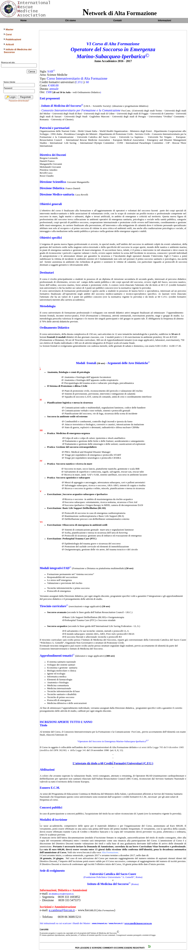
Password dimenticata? (19, 101)
